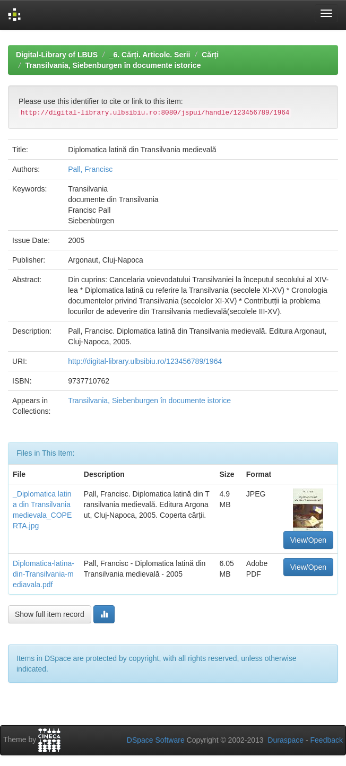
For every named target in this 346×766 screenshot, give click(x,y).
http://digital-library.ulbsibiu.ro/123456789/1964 (145, 361)
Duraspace (285, 740)
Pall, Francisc (90, 169)
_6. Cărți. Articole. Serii (150, 54)
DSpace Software (156, 740)
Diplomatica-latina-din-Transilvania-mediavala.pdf (43, 574)
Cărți (210, 54)
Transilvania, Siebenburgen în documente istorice (113, 65)
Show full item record (49, 614)
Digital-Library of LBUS (57, 54)
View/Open (308, 540)
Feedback (326, 740)
